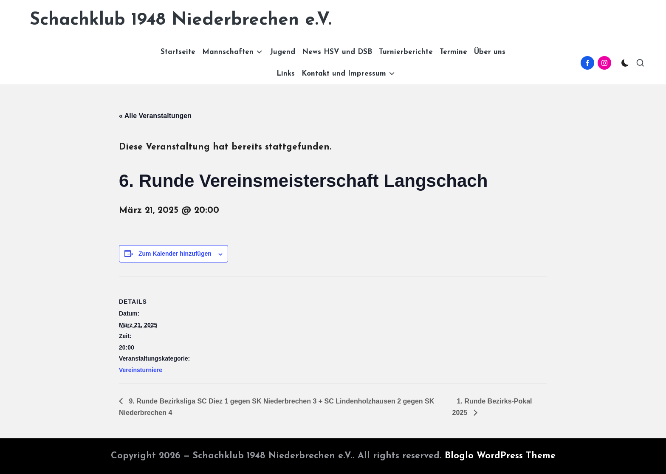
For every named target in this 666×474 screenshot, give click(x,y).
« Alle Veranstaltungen (155, 115)
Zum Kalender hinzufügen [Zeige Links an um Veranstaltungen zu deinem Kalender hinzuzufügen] (175, 253)
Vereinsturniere (140, 370)
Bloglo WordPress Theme (500, 455)
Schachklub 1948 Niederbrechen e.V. (181, 20)
